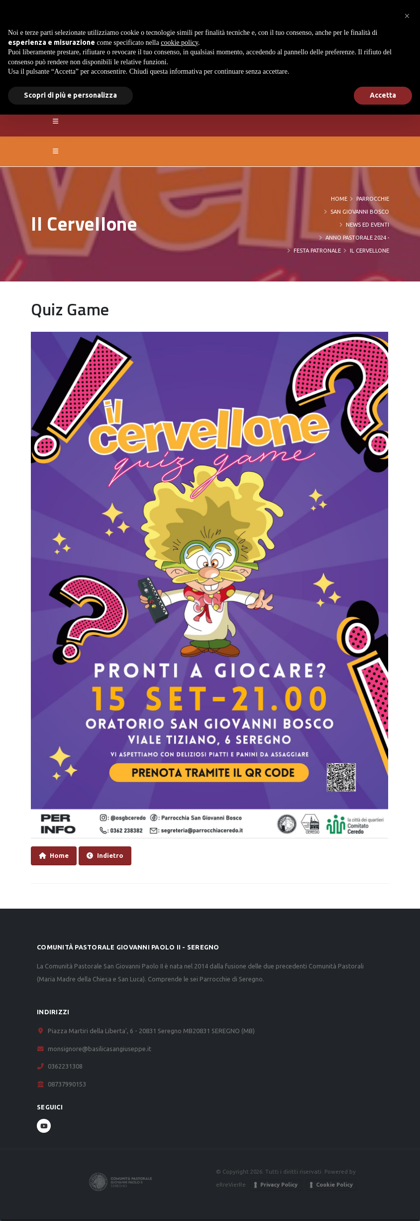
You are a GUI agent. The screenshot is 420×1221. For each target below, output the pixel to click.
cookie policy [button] (179, 42)
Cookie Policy (334, 1185)
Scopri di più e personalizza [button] (70, 95)
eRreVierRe (231, 1184)
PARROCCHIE (372, 199)
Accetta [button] (383, 95)
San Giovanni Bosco (359, 212)
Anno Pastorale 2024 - (357, 238)
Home (339, 199)
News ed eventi (367, 225)
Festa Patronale (317, 251)
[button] (407, 16)
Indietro (105, 855)
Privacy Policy (279, 1185)
